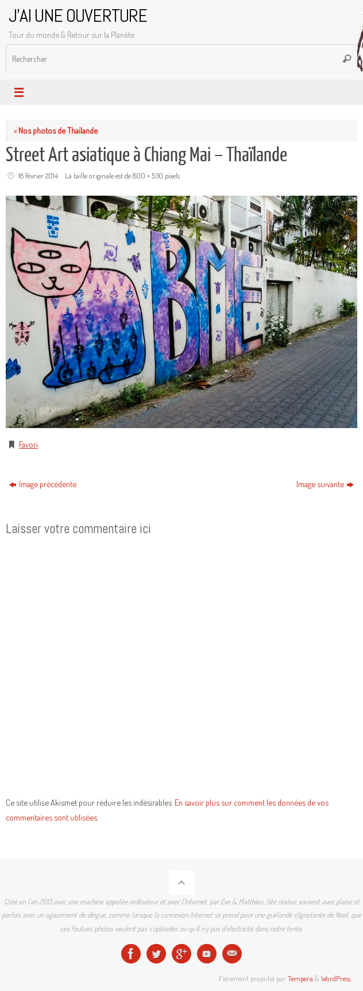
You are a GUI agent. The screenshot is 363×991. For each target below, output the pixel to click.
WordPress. (336, 978)
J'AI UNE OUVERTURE (78, 16)
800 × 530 (148, 175)
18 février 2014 (38, 175)
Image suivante (325, 484)
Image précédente (42, 484)
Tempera (300, 978)
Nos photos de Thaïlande (55, 130)
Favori (28, 444)
